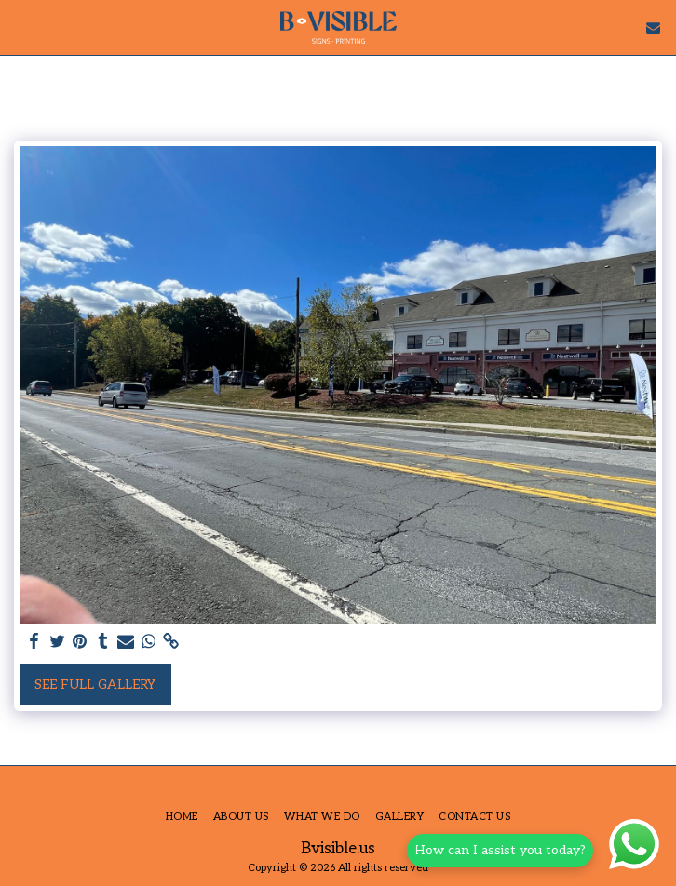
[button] (20, 27)
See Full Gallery (94, 684)
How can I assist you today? (503, 850)
